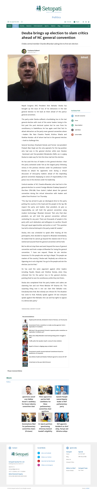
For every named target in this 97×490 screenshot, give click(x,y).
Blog (59, 26)
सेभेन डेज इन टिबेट (82, 457)
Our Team (81, 470)
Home (67, 454)
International (66, 26)
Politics (15, 26)
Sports (47, 26)
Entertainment (38, 26)
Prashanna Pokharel (34, 50)
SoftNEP (87, 488)
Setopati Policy (70, 462)
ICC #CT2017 (81, 454)
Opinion (53, 26)
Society (22, 26)
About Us (68, 460)
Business (29, 26)
